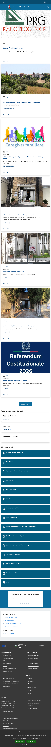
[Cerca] (48, 7)
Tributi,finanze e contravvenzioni (11, 681)
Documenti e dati (7, 671)
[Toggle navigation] (3, 7)
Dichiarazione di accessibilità (10, 728)
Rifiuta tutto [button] (31, 741)
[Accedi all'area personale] (45, 2)
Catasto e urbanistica (33, 666)
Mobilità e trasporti (33, 668)
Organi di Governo (7, 655)
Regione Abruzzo (6, 2)
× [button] (49, 731)
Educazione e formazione (9, 678)
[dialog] (25, 738)
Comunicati (31, 681)
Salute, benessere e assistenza (10, 684)
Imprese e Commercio (33, 663)
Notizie (6, 321)
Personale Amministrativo (9, 668)
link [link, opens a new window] (39, 738)
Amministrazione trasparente (10, 718)
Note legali (6, 726)
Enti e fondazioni (7, 663)
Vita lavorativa (31, 661)
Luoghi (30, 690)
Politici (5, 666)
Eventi (29, 693)
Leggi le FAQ (31, 706)
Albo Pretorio (6, 721)
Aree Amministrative (8, 658)
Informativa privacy (8, 723)
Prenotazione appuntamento (35, 700)
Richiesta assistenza (33, 708)
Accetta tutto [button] (20, 741)
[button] (25, 744)
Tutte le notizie (25, 404)
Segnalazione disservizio (34, 703)
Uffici (4, 661)
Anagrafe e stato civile (33, 655)
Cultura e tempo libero (33, 658)
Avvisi (6, 44)
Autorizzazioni (6, 686)
